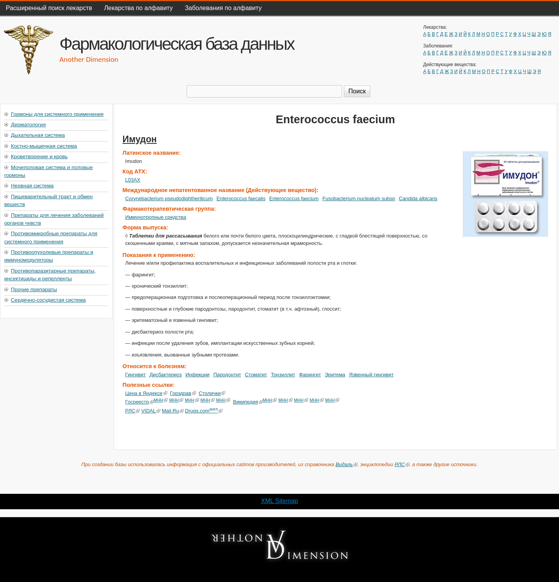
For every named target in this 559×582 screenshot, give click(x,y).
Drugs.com (203, 411)
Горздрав (183, 393)
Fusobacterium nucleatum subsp (359, 198)
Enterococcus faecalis (241, 198)
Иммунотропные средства (155, 217)
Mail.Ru (173, 411)
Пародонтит (227, 375)
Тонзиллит (283, 375)
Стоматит (256, 375)
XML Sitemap (279, 501)
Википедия (248, 402)
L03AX (133, 180)
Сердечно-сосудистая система (48, 300)
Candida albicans (418, 198)
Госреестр (139, 402)
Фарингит (310, 375)
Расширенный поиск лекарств (49, 8)
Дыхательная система (38, 135)
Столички (212, 393)
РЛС (132, 411)
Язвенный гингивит (371, 375)
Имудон (140, 139)
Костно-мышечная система (44, 146)
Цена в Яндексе (146, 393)
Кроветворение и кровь (39, 156)
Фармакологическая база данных (176, 43)
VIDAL (150, 411)
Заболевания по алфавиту (223, 8)
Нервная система (32, 186)
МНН (161, 400)
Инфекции (198, 375)
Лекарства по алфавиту (138, 8)
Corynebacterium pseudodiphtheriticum (169, 198)
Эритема (335, 375)
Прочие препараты (34, 289)
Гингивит (135, 375)
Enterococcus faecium (293, 198)
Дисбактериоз (165, 375)
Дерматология (28, 125)
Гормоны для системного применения (57, 114)
